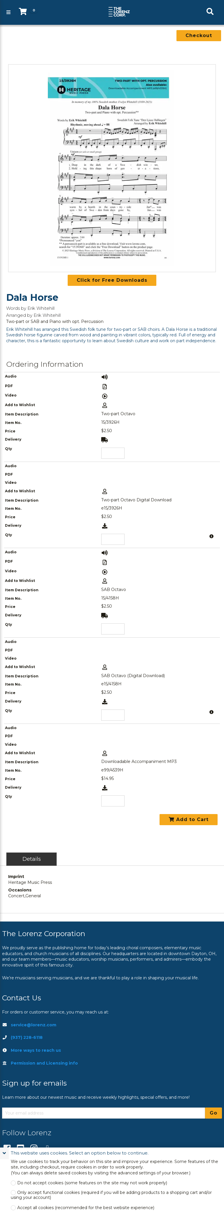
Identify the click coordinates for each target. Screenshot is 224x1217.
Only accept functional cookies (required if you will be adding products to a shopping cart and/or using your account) (111, 1195)
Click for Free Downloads (112, 280)
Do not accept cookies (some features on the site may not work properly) (92, 1183)
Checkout (199, 35)
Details (31, 859)
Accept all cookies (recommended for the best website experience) (85, 1207)
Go (213, 1113)
